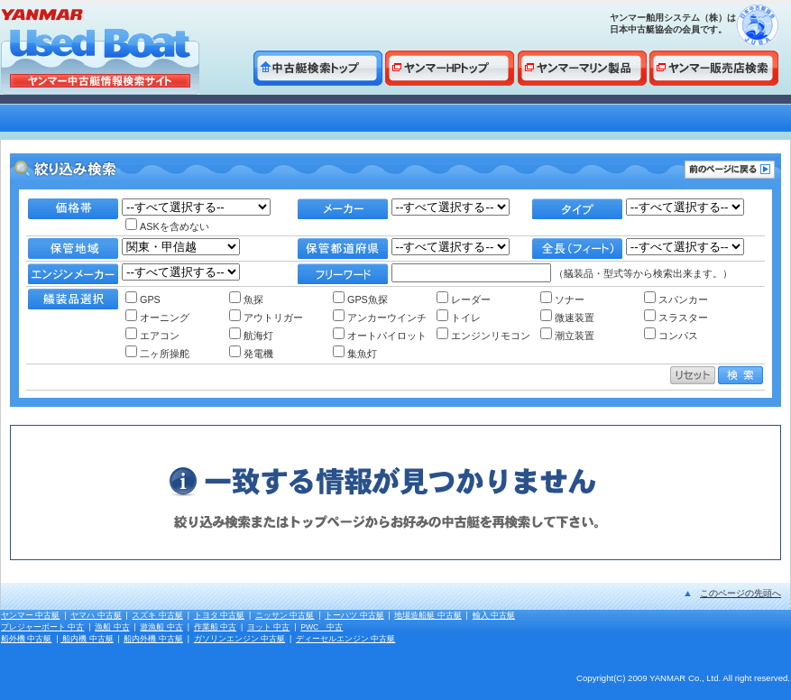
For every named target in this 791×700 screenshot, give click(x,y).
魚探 (246, 299)
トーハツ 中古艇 (354, 615)
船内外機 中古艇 (153, 638)
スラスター (676, 317)
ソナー (562, 299)
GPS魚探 (360, 299)
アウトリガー (266, 317)
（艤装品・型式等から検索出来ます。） (561, 273)
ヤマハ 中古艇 (95, 615)
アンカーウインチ (380, 317)
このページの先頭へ (740, 593)
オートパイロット (380, 335)
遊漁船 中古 (161, 626)
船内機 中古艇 (87, 638)
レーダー (464, 299)
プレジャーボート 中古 (42, 626)
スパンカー (676, 299)
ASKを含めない (167, 226)
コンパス (671, 335)
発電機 (251, 353)
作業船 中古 (215, 626)
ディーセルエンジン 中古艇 (345, 638)
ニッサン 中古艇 (284, 615)
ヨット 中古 (268, 626)
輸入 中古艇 (494, 615)
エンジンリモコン (483, 335)
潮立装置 (567, 335)
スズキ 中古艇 (157, 615)
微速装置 (567, 317)
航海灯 (251, 335)
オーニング (157, 317)
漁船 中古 (112, 626)
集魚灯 (355, 353)
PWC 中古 (321, 626)
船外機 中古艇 (26, 638)
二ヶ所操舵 (157, 353)
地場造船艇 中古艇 (427, 615)
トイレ (459, 317)
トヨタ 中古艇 (219, 615)
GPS (143, 299)
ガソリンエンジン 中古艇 (239, 638)
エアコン (152, 335)
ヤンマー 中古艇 (30, 615)
